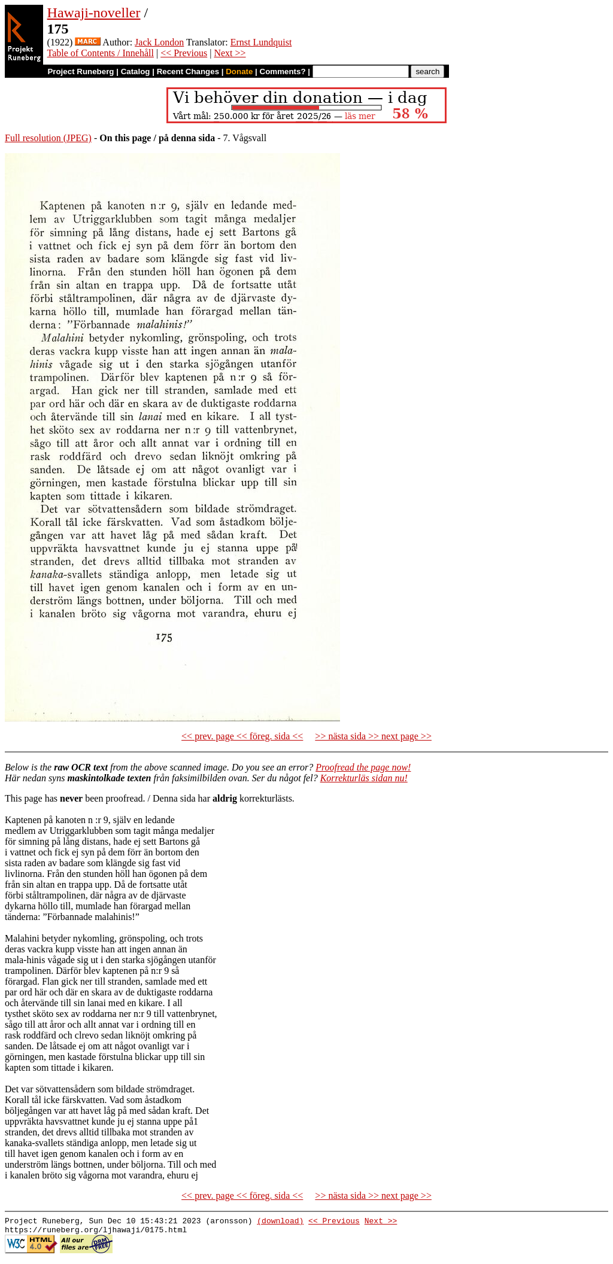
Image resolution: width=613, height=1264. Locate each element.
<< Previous (183, 53)
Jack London (159, 42)
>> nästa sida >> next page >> (373, 736)
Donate (239, 71)
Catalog (135, 71)
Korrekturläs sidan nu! (364, 778)
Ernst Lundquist (261, 42)
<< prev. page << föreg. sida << (242, 736)
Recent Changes (188, 71)
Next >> (229, 53)
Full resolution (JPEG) (48, 138)
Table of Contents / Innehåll (100, 53)
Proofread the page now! (363, 767)
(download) (280, 1222)
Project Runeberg (80, 71)
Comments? (283, 71)
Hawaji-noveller (94, 12)
